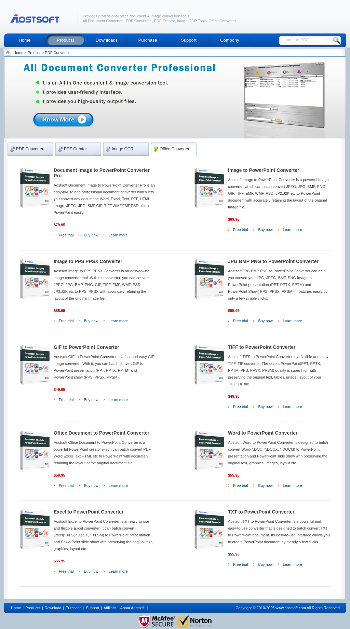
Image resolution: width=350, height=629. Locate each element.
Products (65, 40)
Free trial (66, 235)
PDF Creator (164, 21)
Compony (229, 40)
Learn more (118, 235)
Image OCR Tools (192, 21)
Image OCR (122, 149)
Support (189, 40)
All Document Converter (103, 21)
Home (25, 40)
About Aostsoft (133, 608)
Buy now (91, 235)
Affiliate (110, 608)
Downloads (107, 40)
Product (34, 53)
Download (52, 608)
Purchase (147, 40)
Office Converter (222, 21)
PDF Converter (139, 21)
